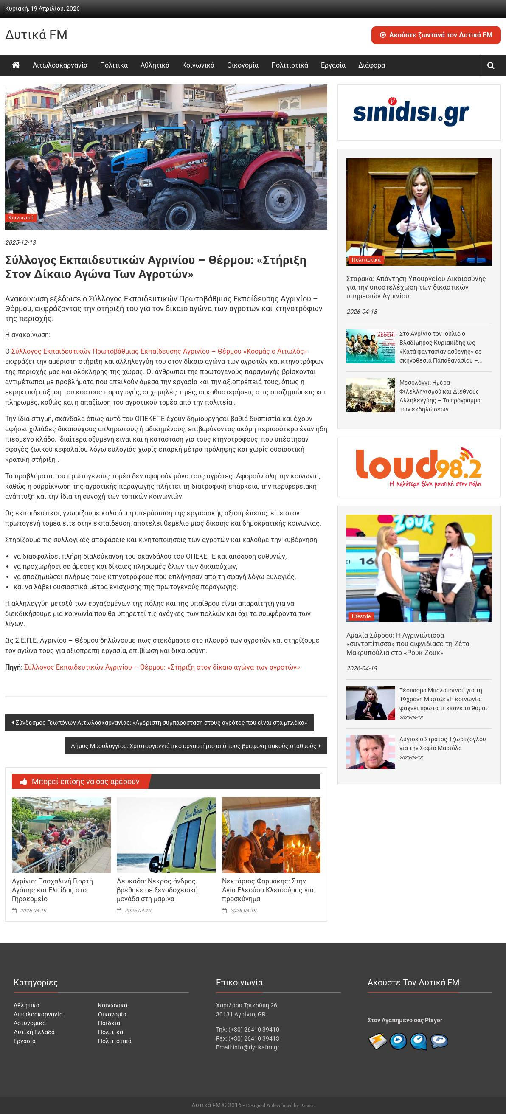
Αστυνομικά (30, 1023)
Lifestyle (361, 616)
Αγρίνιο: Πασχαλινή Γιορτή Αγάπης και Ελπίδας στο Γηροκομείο (52, 890)
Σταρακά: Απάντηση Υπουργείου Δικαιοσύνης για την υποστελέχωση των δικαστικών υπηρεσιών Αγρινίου (416, 288)
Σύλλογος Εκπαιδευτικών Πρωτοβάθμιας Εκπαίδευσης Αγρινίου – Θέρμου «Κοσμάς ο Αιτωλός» (159, 351)
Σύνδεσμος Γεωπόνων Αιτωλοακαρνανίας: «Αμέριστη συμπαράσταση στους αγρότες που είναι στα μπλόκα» (161, 722)
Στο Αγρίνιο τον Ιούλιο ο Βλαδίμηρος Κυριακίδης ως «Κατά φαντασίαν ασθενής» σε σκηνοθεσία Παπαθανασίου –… (440, 347)
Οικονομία (243, 65)
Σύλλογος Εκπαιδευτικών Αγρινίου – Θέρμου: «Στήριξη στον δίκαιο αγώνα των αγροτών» (162, 667)
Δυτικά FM (36, 34)
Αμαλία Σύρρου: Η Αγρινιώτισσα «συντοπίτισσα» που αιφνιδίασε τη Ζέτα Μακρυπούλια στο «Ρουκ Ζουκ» (407, 644)
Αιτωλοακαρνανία (60, 65)
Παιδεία (109, 1023)
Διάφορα (371, 65)
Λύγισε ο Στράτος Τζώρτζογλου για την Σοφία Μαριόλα (442, 743)
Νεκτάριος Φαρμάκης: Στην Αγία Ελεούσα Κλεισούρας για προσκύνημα (268, 890)
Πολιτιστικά (289, 65)
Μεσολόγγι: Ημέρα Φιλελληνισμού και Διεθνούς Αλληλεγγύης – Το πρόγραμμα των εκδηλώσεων (440, 396)
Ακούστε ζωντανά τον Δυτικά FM (436, 35)
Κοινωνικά (198, 65)
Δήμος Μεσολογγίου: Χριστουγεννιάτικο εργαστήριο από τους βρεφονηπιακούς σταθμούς (194, 746)
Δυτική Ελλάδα (34, 1032)
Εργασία (333, 65)
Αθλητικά (155, 65)
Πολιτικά (114, 65)
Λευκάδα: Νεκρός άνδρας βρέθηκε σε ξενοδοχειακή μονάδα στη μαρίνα (157, 890)
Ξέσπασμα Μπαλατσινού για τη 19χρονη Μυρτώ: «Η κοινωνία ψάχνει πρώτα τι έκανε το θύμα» (443, 699)
